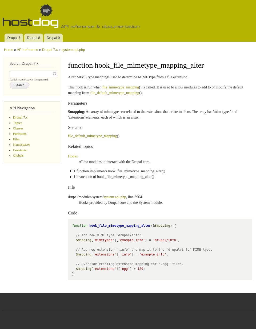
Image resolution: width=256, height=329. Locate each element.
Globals (18, 155)
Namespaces (21, 145)
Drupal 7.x (50, 50)
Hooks (73, 156)
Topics (17, 123)
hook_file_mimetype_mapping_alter (120, 226)
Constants (19, 150)
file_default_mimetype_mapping (114, 93)
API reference (27, 50)
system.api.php (73, 50)
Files (16, 139)
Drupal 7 (13, 38)
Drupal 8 (33, 38)
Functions (19, 134)
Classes (18, 128)
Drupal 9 (53, 38)
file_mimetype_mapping (120, 87)
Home (8, 50)
